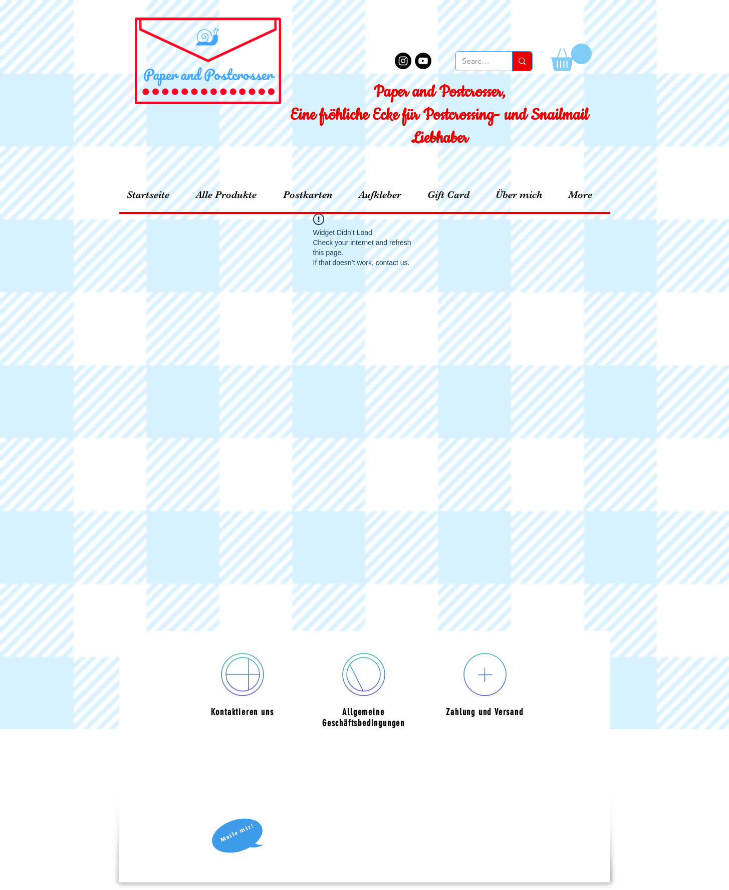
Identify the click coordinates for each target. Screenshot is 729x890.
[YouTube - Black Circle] (423, 61)
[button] (571, 57)
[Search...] (477, 61)
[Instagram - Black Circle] (403, 61)
